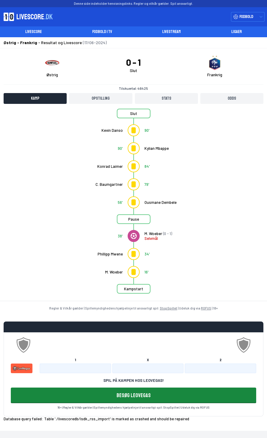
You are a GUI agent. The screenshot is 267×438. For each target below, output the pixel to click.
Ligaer (236, 31)
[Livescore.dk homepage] (26, 17)
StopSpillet (168, 308)
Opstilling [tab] (101, 98)
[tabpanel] (133, 205)
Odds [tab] (232, 98)
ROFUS (206, 308)
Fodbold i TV (102, 31)
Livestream (171, 31)
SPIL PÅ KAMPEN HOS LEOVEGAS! (133, 380)
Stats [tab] (166, 98)
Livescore (33, 31)
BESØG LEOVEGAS (134, 395)
